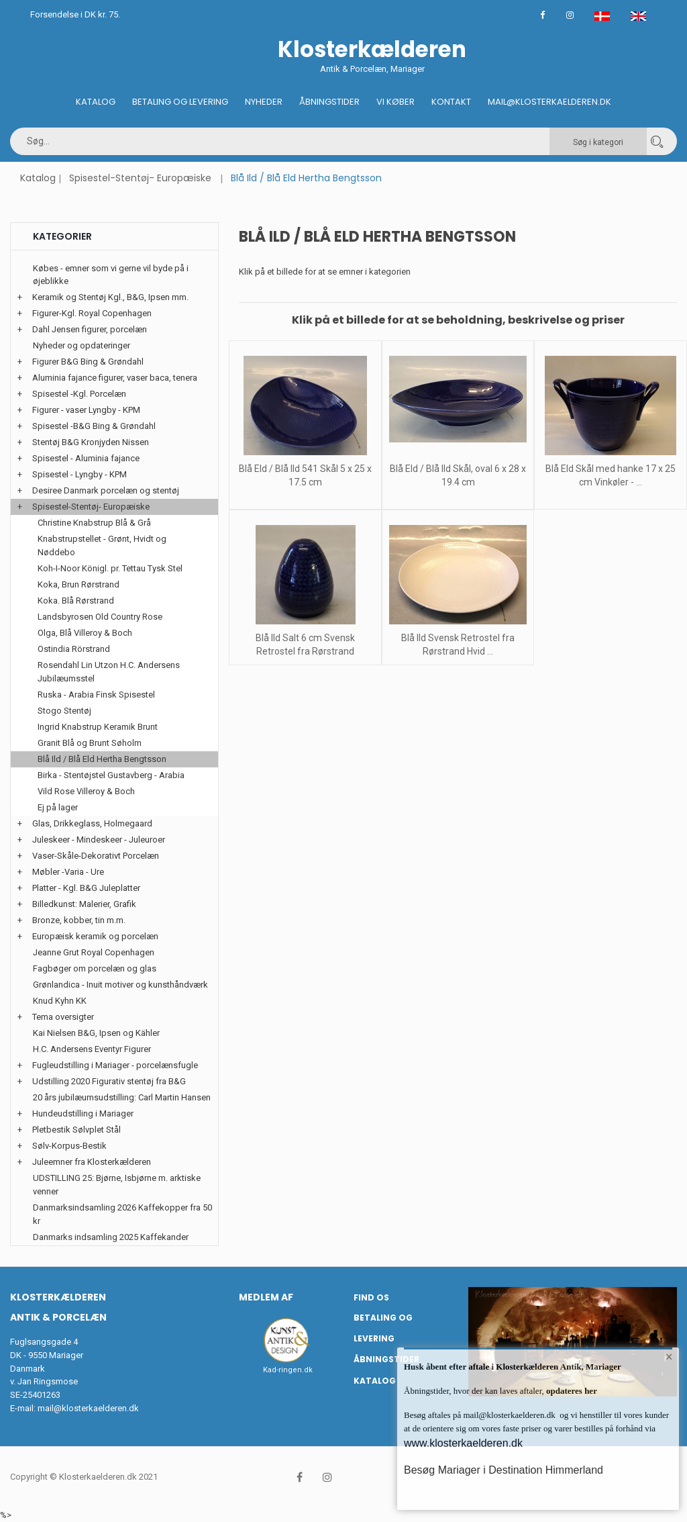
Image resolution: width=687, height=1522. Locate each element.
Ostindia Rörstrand (74, 649)
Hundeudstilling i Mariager (83, 1113)
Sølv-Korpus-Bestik (69, 1146)
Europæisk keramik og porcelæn (95, 936)
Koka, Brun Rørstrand (78, 584)
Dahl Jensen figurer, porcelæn (89, 329)
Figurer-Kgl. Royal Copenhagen (92, 313)
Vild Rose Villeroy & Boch (86, 791)
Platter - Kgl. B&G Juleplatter (86, 888)
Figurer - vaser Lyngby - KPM (86, 410)
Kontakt (451, 101)
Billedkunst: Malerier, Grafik (84, 904)
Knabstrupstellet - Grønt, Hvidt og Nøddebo (102, 545)
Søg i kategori (598, 142)
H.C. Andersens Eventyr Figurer (92, 1049)
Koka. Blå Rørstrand (76, 601)
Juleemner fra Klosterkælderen (91, 1162)
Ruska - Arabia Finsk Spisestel (96, 694)
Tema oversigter (63, 1017)
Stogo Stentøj (64, 711)
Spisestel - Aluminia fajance (86, 458)
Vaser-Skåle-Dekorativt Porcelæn (95, 856)
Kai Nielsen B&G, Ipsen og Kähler (96, 1033)
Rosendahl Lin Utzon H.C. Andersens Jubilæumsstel (109, 671)
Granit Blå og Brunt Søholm (90, 743)
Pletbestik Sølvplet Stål (76, 1130)
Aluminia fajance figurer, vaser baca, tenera (114, 378)
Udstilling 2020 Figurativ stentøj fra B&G (109, 1081)
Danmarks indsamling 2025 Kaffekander (111, 1237)
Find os (371, 1297)
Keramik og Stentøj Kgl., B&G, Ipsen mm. (110, 297)
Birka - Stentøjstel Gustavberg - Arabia (111, 775)
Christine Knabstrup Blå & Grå (94, 523)
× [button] (668, 1358)
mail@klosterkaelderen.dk (88, 1408)
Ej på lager (58, 807)
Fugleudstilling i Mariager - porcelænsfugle (115, 1065)
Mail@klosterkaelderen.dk (549, 101)
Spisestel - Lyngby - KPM (79, 474)
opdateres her (570, 1391)
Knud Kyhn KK (60, 1001)
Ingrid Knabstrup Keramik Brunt (98, 727)
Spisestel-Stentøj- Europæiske (140, 178)
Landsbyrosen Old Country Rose (100, 617)
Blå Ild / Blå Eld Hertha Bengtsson (102, 759)
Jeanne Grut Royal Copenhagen (93, 952)
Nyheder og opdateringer (81, 345)
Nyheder (263, 101)
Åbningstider (329, 101)
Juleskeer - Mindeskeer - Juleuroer (98, 840)
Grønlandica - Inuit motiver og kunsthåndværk (120, 985)
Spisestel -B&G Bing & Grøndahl (94, 426)
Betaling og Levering (180, 101)
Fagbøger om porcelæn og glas (94, 968)
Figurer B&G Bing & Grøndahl (88, 361)
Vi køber (395, 101)
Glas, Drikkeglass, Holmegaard (92, 823)
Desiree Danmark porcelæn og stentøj (105, 490)
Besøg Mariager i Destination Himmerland (503, 1470)
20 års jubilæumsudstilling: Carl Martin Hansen (122, 1097)
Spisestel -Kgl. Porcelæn (79, 394)
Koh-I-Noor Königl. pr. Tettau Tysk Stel (110, 568)
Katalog (95, 101)
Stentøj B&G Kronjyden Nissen (90, 442)
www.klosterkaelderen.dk (463, 1443)
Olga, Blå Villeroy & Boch (85, 633)
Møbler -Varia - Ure (68, 872)
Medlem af (266, 1297)
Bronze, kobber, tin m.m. (78, 920)
